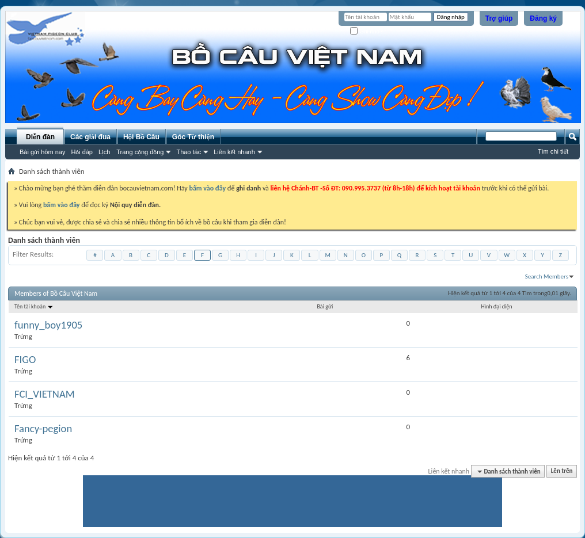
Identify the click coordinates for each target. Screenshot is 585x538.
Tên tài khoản (34, 306)
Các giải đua (90, 137)
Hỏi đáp (82, 151)
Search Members (546, 276)
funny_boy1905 (48, 325)
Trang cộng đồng (140, 151)
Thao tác (188, 151)
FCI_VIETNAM (44, 394)
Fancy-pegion (43, 428)
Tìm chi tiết (553, 151)
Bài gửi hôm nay (42, 151)
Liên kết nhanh (234, 151)
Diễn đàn (40, 137)
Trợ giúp (499, 18)
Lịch (104, 151)
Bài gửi (325, 306)
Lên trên (562, 471)
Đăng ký (543, 18)
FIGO (25, 359)
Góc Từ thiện (193, 137)
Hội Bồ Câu (141, 137)
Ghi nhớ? (366, 31)
